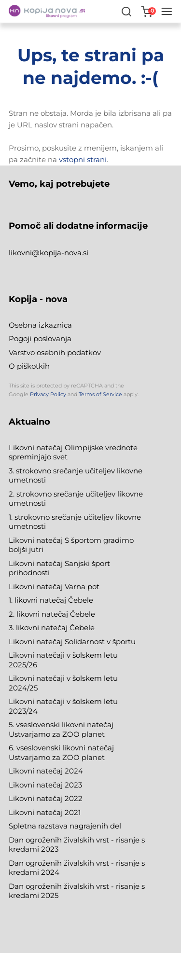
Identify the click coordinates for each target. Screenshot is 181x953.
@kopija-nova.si (60, 252)
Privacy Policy (48, 394)
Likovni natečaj (37, 812)
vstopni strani (83, 159)
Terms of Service (100, 394)
